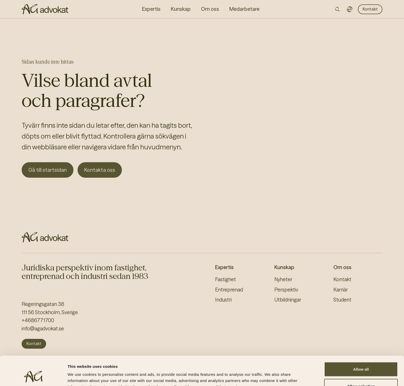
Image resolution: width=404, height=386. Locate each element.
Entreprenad (229, 290)
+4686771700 (38, 320)
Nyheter (283, 279)
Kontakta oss (99, 170)
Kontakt (370, 9)
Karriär (340, 290)
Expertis (224, 267)
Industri (223, 300)
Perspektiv (286, 290)
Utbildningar (287, 300)
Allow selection (361, 358)
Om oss (342, 267)
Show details (270, 376)
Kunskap (284, 267)
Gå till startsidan (47, 170)
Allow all (361, 341)
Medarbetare (244, 9)
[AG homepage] (45, 9)
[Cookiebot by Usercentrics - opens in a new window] (33, 376)
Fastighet (225, 279)
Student (342, 300)
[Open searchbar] (337, 9)
